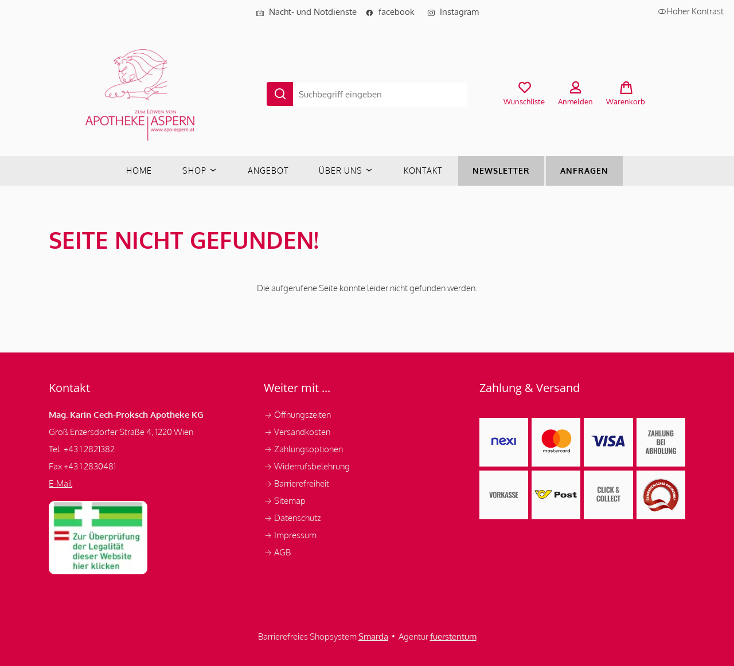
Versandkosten (298, 431)
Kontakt (423, 170)
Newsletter (501, 170)
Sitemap (285, 500)
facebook (393, 11)
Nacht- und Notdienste (306, 11)
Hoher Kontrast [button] (691, 11)
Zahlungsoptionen (304, 449)
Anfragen (584, 170)
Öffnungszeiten (297, 414)
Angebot (268, 170)
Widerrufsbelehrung (308, 466)
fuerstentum (453, 636)
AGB (277, 552)
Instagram (453, 11)
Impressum (291, 535)
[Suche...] (379, 92)
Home (139, 170)
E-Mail (60, 483)
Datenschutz (293, 517)
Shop (199, 170)
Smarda (373, 636)
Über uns (346, 170)
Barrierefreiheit (296, 483)
